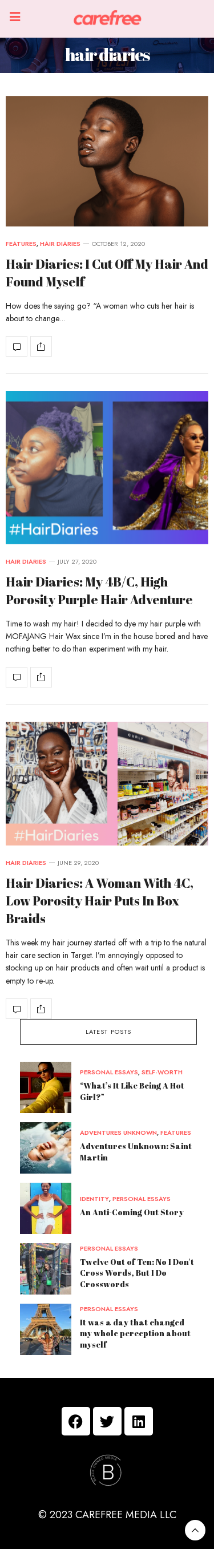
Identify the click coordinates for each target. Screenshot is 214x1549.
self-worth (162, 1072)
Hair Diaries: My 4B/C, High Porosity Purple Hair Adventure (99, 590)
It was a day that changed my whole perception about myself (135, 1333)
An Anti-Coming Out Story (132, 1212)
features (21, 244)
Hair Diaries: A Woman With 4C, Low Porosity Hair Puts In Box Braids (99, 901)
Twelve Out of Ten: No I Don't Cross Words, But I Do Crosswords (137, 1272)
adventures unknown (118, 1133)
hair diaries (60, 244)
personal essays (109, 1072)
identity (94, 1199)
